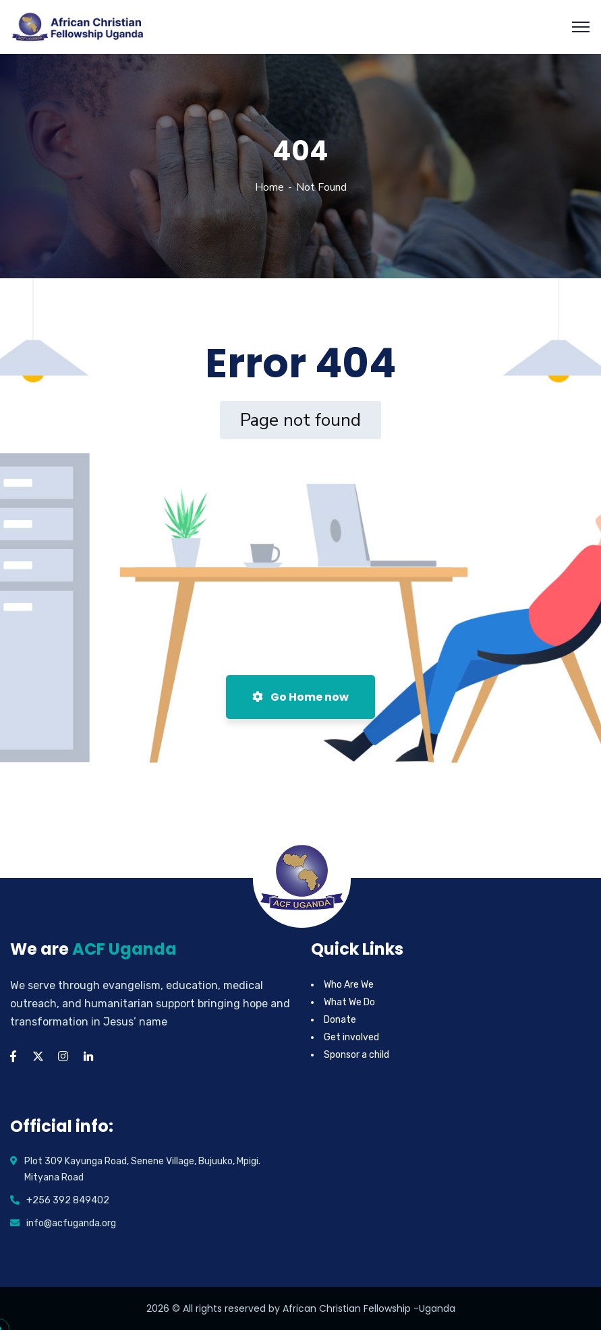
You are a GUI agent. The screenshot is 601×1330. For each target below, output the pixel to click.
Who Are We (349, 984)
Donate (340, 1019)
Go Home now (300, 697)
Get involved (351, 1037)
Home (269, 187)
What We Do (349, 1002)
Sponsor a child (356, 1054)
